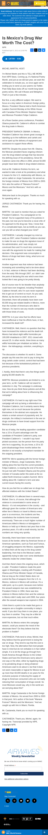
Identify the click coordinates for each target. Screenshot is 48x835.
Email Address (10, 765)
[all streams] (45, 832)
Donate (41, 3)
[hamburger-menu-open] (3, 3)
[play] (3, 832)
